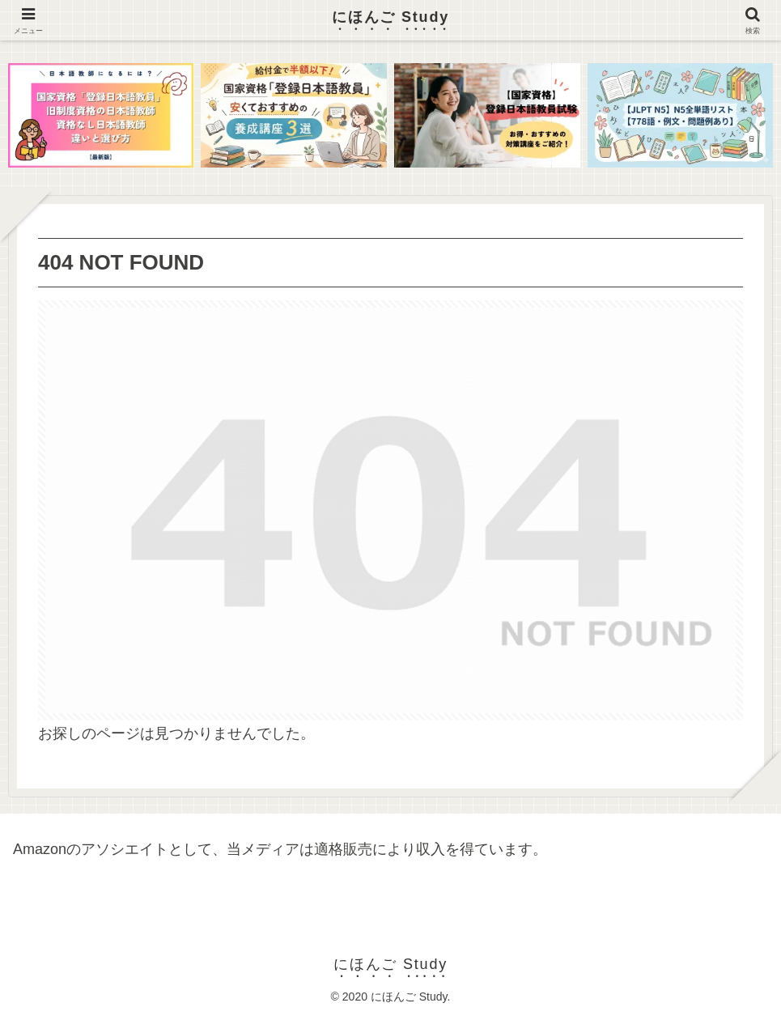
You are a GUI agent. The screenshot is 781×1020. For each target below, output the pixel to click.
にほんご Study (390, 17)
